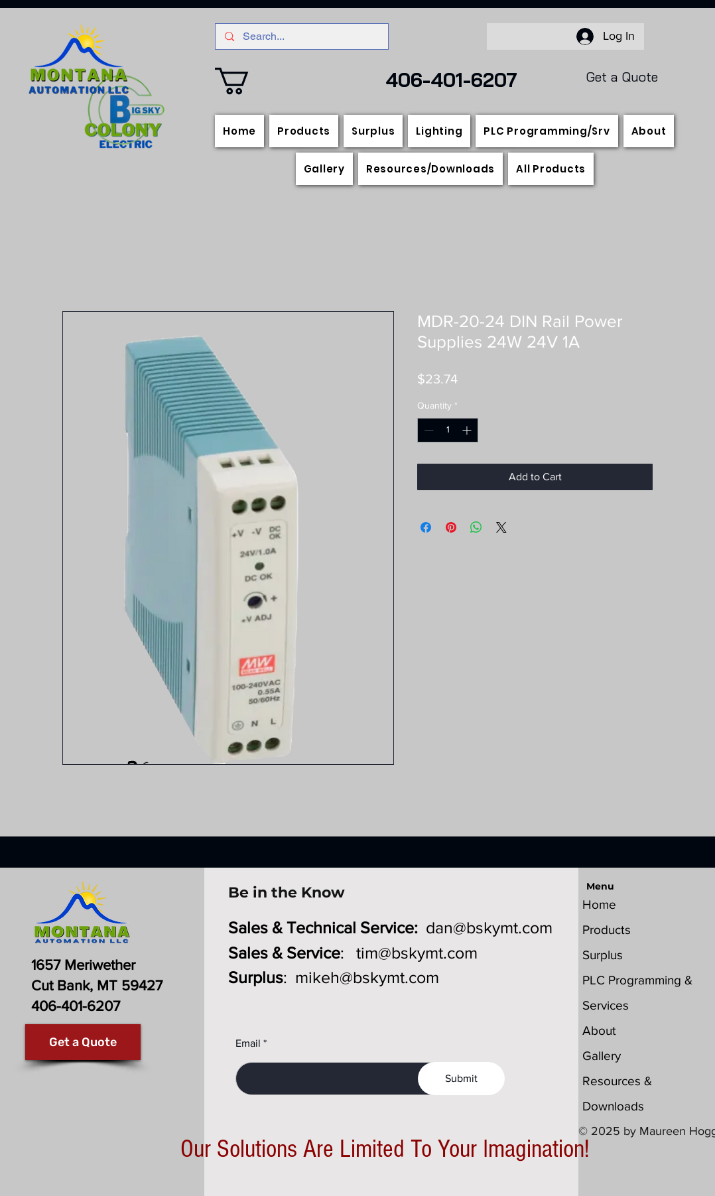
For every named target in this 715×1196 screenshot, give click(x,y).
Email (248, 1043)
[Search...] (302, 36)
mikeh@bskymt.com (367, 977)
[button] (248, 81)
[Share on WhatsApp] (476, 527)
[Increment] (468, 430)
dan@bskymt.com (489, 927)
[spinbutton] (448, 430)
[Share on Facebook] (426, 527)
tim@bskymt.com (417, 952)
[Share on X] (501, 527)
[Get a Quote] (83, 1042)
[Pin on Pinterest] (451, 527)
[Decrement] (427, 430)
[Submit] (461, 1078)
